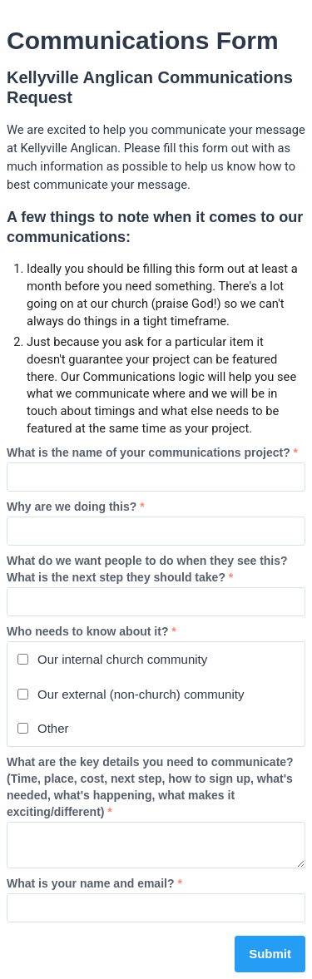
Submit (270, 954)
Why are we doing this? (76, 506)
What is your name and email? (94, 883)
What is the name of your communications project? (152, 452)
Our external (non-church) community (130, 694)
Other (43, 728)
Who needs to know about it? (91, 631)
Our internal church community (112, 659)
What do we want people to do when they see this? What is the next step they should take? (147, 569)
